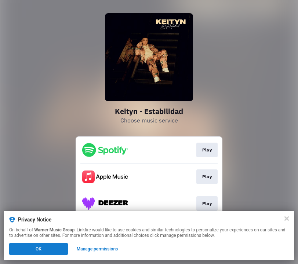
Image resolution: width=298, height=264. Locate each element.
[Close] (286, 218)
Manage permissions (97, 249)
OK (38, 249)
